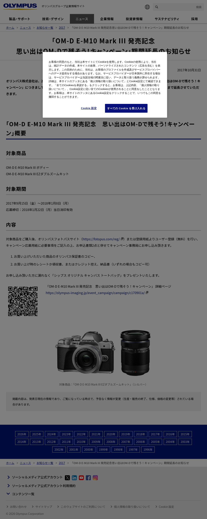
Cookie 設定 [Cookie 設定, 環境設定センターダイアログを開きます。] (89, 108)
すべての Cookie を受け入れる (126, 108)
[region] (105, 85)
